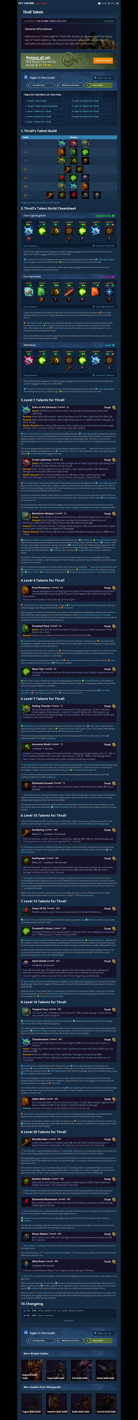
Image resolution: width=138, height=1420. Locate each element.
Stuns (69, 847)
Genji (86, 615)
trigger (49, 453)
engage (44, 254)
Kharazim (93, 615)
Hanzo (112, 612)
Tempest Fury (29, 569)
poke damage (74, 251)
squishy (37, 800)
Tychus (33, 617)
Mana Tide (66, 262)
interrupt (53, 849)
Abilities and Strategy (95, 823)
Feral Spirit (107, 312)
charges (31, 608)
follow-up (97, 643)
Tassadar (107, 615)
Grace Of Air (32, 572)
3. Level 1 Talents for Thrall (38, 111)
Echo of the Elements (32, 434)
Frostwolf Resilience (38, 453)
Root (93, 1116)
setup (43, 1083)
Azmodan (38, 325)
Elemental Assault (96, 448)
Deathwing (50, 738)
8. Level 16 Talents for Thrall (85, 111)
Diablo (38, 888)
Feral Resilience (59, 328)
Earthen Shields (30, 1190)
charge (81, 439)
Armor (96, 735)
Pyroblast (51, 993)
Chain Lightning (104, 259)
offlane (62, 797)
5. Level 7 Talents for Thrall (38, 121)
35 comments (109, 21)
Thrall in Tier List (104, 78)
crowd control (109, 643)
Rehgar (90, 895)
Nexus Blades (102, 572)
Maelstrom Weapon (32, 540)
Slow (90, 1066)
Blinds (86, 1033)
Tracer (23, 617)
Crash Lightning (30, 483)
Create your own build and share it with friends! (40, 202)
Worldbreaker (29, 1151)
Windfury (85, 540)
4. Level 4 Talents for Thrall (38, 116)
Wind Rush (78, 1253)
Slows (71, 878)
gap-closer (25, 1278)
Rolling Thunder (30, 726)
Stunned (87, 1295)
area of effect (31, 885)
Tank (37, 646)
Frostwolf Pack (52, 325)
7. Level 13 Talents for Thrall (85, 106)
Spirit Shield (28, 981)
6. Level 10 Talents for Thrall (85, 101)
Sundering (28, 847)
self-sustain (109, 451)
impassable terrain (41, 1153)
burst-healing (95, 950)
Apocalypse (28, 888)
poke (27, 451)
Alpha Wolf (30, 323)
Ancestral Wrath (30, 765)
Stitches (66, 1116)
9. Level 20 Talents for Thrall (85, 116)
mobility (97, 557)
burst (53, 315)
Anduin (98, 849)
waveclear (78, 650)
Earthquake (28, 878)
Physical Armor (100, 605)
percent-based (40, 735)
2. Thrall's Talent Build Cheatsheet (41, 106)
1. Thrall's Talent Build (35, 101)
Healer (26, 270)
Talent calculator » (30, 246)
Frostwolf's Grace (50, 572)
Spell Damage (26, 984)
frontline (75, 336)
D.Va (81, 615)
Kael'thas (62, 993)
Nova (67, 617)
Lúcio (100, 615)
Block (25, 608)
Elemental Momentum (33, 1211)
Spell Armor (89, 981)
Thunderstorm (32, 259)
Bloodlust (80, 895)
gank (56, 1173)
